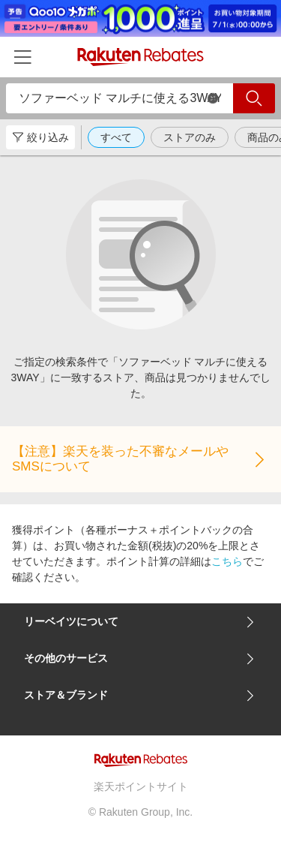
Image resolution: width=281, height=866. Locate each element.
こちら (227, 561)
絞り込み (40, 137)
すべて (116, 137)
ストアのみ (189, 137)
